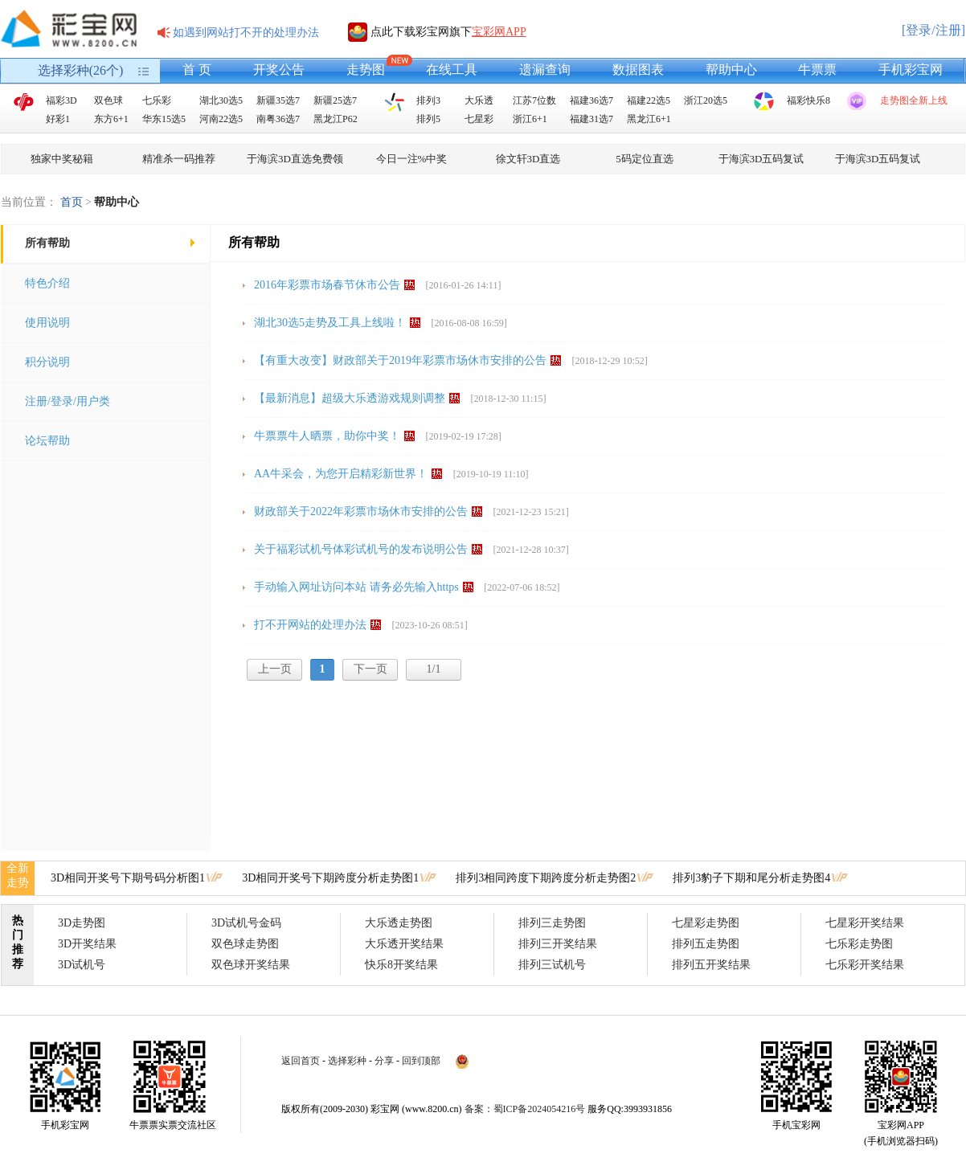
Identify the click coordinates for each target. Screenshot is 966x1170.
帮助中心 (731, 69)
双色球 (108, 100)
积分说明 (47, 362)
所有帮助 (47, 243)
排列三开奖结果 (557, 944)
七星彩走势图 (705, 923)
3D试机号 (81, 965)
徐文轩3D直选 (528, 159)
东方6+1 (111, 119)
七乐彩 (156, 100)
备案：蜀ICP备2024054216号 (525, 1109)
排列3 (428, 100)
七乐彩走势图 (859, 944)
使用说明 (47, 323)
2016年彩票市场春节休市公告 (327, 285)
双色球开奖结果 (250, 965)
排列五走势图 (705, 944)
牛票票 (817, 69)
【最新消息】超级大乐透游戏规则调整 (349, 398)
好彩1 (58, 119)
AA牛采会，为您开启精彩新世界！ (341, 474)
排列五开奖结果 (711, 965)
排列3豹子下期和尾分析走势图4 (751, 878)
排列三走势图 (552, 923)
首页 (71, 202)
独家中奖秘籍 (62, 159)
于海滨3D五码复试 (761, 159)
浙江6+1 (530, 119)
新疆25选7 (335, 100)
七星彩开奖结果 (864, 923)
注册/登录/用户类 (67, 401)
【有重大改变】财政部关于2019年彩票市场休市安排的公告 (400, 360)
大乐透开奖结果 (404, 944)
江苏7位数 (534, 100)
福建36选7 (591, 100)
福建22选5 (648, 100)
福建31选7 (591, 119)
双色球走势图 (245, 944)
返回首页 (300, 1060)
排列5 (428, 119)
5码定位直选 (644, 159)
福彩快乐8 (808, 100)
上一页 (275, 669)
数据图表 (638, 69)
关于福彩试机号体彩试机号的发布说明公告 (361, 549)
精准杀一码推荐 (178, 159)
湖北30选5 (221, 100)
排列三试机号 (552, 965)
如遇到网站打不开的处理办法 (246, 33)
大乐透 (479, 100)
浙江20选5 (705, 100)
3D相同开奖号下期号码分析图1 (128, 878)
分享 (384, 1060)
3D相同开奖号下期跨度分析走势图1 (330, 878)
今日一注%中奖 (412, 159)
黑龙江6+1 (649, 119)
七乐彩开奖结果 (864, 965)
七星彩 (479, 119)
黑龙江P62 (335, 119)
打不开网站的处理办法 (310, 625)
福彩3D (61, 100)
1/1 (434, 669)
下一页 (370, 669)
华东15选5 (164, 119)
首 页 (196, 69)
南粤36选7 (278, 119)
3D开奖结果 (87, 944)
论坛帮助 (47, 441)
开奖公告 (279, 69)
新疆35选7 (278, 100)
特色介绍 (47, 283)
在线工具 (451, 69)
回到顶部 (421, 1060)
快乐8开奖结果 (401, 965)
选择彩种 (347, 1060)
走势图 (365, 69)
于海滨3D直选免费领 (295, 159)
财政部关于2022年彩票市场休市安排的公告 (361, 511)
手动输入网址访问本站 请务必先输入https (356, 587)
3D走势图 (81, 923)
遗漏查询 (545, 69)
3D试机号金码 (246, 923)
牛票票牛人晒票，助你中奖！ (327, 436)
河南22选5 (221, 119)
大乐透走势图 (398, 923)
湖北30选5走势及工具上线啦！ (330, 323)
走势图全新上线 (914, 100)
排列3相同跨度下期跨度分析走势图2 (546, 878)
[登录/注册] (933, 30)
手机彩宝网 (910, 69)
